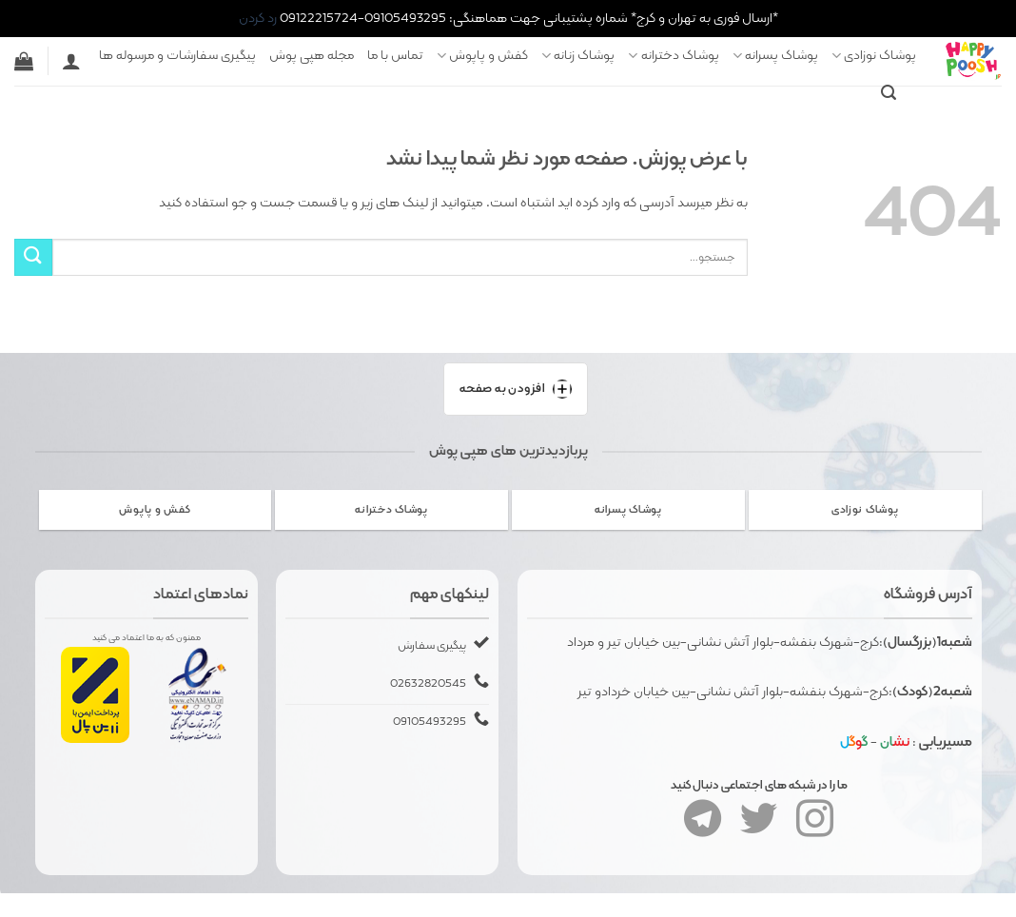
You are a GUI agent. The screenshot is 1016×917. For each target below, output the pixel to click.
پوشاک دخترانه (673, 55)
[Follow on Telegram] (702, 827)
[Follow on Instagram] (814, 827)
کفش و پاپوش (482, 55)
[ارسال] (33, 257)
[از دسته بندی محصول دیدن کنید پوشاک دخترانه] (391, 510)
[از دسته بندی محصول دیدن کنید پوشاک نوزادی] (865, 510)
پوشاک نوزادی (873, 55)
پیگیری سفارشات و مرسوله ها (177, 55)
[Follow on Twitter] (758, 827)
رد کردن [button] (258, 18)
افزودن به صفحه (516, 389)
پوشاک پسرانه (775, 55)
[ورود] (71, 61)
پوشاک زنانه (578, 55)
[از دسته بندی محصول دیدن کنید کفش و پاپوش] (155, 510)
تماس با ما (395, 55)
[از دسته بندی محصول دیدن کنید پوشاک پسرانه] (628, 510)
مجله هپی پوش (311, 55)
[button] (888, 92)
